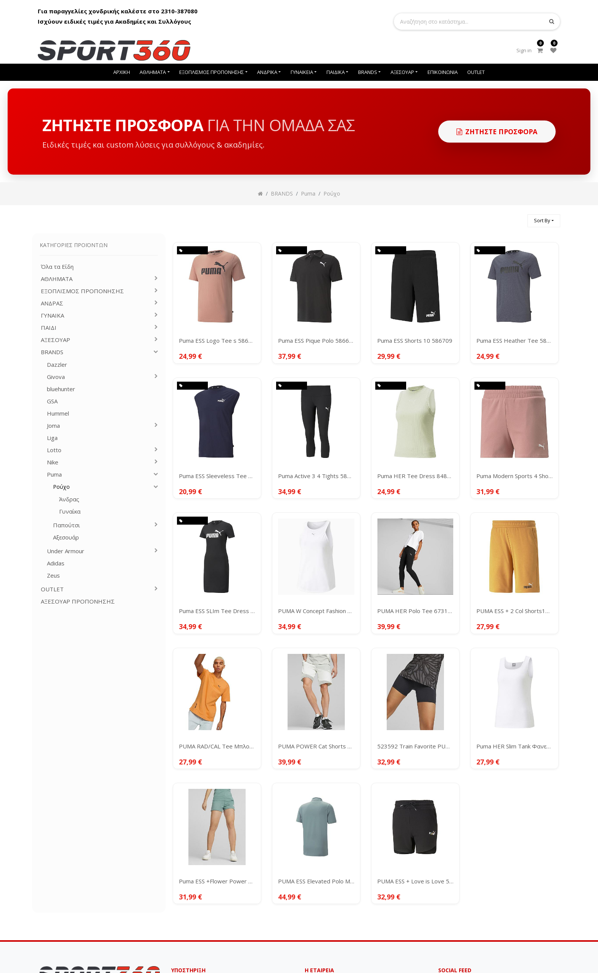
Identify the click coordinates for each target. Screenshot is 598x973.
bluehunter (61, 389)
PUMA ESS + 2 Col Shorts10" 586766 (514, 611)
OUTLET (52, 589)
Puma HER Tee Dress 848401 (415, 476)
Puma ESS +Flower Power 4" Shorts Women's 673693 (217, 881)
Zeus (53, 575)
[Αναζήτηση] (518, 217)
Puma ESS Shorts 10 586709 (414, 340)
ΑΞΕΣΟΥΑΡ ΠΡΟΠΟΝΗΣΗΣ (78, 601)
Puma (54, 474)
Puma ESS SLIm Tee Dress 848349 (217, 611)
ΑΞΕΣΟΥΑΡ (55, 340)
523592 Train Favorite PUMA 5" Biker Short (415, 746)
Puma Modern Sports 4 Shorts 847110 (514, 476)
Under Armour (65, 551)
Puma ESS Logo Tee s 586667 (217, 340)
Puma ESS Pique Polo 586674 (316, 340)
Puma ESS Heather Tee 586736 (514, 340)
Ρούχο (61, 486)
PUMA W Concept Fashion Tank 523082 (316, 611)
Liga (52, 438)
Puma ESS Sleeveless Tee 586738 (217, 476)
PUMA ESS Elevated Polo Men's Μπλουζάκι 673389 (316, 881)
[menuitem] (121, 72)
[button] (543, 221)
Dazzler (57, 364)
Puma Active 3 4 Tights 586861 (316, 476)
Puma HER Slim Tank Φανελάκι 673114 (514, 746)
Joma (53, 425)
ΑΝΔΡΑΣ (52, 303)
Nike (52, 462)
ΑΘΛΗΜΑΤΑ (56, 279)
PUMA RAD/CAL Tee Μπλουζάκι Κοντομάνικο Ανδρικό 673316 (217, 746)
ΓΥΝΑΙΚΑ (52, 315)
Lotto (54, 450)
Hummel (58, 413)
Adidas (55, 563)
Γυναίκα (69, 511)
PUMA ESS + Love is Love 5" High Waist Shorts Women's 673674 (415, 881)
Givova (56, 377)
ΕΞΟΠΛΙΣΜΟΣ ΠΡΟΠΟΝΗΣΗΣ (82, 291)
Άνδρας (69, 499)
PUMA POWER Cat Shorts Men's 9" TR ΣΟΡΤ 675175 (316, 746)
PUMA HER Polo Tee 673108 (415, 611)
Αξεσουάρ (66, 537)
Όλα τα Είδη (57, 266)
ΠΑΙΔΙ (48, 327)
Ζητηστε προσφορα (497, 131)
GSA (52, 401)
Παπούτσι (66, 525)
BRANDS (52, 352)
